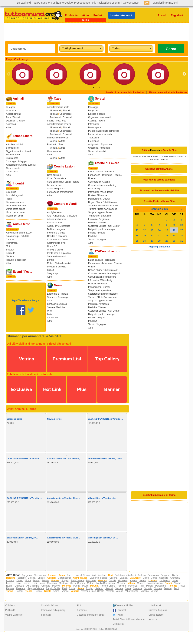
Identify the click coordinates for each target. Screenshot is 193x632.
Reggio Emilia (53, 588)
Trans (9, 198)
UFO (49, 310)
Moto (8, 246)
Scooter (10, 249)
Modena (141, 583)
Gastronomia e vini (56, 243)
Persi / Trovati (13, 117)
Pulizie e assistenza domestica (103, 131)
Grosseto (122, 580)
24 (181, 235)
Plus (82, 389)
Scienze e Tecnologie (57, 297)
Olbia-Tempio (32, 585)
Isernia (142, 580)
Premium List (67, 358)
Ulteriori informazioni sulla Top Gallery (168, 92)
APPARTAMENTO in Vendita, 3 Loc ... (106, 458)
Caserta (113, 578)
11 (137, 230)
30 (174, 241)
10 (181, 225)
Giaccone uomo (14, 419)
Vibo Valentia (132, 591)
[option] (29, 74)
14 (159, 230)
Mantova (63, 583)
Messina (121, 583)
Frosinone (91, 580)
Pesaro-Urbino (108, 585)
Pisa (142, 585)
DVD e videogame (56, 229)
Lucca (42, 583)
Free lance (93, 141)
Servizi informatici (97, 151)
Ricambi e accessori (16, 260)
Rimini (72, 588)
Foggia (64, 580)
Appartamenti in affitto (58, 107)
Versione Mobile (124, 605)
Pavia (85, 585)
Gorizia (112, 580)
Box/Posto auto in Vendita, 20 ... (22, 538)
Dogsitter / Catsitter (15, 120)
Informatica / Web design (100, 192)
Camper (10, 239)
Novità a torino (54, 419)
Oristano (45, 585)
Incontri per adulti (14, 215)
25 (137, 241)
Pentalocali (55, 117)
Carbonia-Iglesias (98, 578)
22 (166, 235)
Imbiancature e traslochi (100, 134)
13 (152, 230)
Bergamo (165, 575)
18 (137, 235)
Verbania (154, 159)
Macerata (52, 583)
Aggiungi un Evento (159, 246)
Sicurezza (46, 615)
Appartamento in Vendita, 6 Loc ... (63, 538)
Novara (172, 156)
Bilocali (66, 110)
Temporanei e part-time (99, 215)
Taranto (158, 588)
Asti (148, 156)
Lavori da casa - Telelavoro (101, 171)
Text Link (51, 389)
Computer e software (57, 239)
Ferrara (45, 580)
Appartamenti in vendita (59, 124)
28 (159, 241)
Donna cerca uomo (15, 202)
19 (144, 235)
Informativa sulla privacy (53, 610)
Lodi (34, 583)
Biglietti (50, 270)
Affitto (62, 141)
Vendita (53, 141)
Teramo (168, 588)
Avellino (102, 575)
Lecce (9, 583)
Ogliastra (19, 585)
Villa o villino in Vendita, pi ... (102, 498)
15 (166, 230)
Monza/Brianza (155, 583)
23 (174, 235)
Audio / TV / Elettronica (58, 226)
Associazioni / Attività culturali (21, 165)
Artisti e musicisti (14, 144)
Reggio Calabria (36, 588)
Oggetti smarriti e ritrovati (18, 151)
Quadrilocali (65, 114)
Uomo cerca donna (15, 209)
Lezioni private (54, 185)
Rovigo (89, 588)
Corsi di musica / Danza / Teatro (63, 181)
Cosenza (163, 578)
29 (166, 241)
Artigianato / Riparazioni (100, 144)
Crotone (10, 580)
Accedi (162, 15)
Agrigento (26, 575)
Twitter (119, 615)
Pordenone (160, 585)
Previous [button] (9, 74)
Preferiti (98, 15)
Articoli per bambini (56, 219)
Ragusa (10, 588)
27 (152, 241)
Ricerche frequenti (158, 610)
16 (174, 230)
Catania (123, 578)
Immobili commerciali (57, 137)
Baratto (50, 260)
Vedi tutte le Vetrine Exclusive (159, 179)
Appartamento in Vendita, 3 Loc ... (63, 498)
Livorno (26, 583)
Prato (182, 585)
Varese (65, 591)
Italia (49, 314)
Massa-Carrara (77, 583)
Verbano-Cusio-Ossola (92, 591)
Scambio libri (12, 148)
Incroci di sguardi (14, 195)
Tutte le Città (170, 150)
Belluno (142, 575)
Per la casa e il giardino (59, 253)
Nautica (10, 256)
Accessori (11, 124)
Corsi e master (13, 168)
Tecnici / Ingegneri (97, 239)
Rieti (64, 588)
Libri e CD (52, 246)
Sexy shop (52, 273)
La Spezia (165, 580)
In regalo (10, 107)
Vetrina (26, 358)
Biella (155, 156)
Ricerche (153, 619)
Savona (119, 588)
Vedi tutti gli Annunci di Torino (159, 495)
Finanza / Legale (96, 232)
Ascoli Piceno (83, 575)
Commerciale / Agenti (99, 181)
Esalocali (67, 117)
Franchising (94, 188)
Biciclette (10, 253)
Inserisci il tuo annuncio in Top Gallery (125, 92)
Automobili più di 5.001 (17, 236)
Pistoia (149, 585)
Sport (50, 300)
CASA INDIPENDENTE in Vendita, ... (105, 419)
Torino (181, 156)
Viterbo (154, 591)
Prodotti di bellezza (56, 266)
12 (144, 230)
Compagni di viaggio (16, 161)
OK (146, 3)
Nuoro (9, 585)
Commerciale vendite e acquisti (104, 273)
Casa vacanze (54, 151)
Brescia (31, 578)
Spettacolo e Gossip (57, 304)
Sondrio (148, 588)
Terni (176, 588)
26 (144, 241)
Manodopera (94, 127)
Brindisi (41, 578)
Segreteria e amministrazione (103, 205)
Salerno (99, 588)
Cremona (175, 578)
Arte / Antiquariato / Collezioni (62, 215)
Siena (128, 588)
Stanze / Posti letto (56, 120)
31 (181, 241)
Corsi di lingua (54, 175)
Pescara (122, 585)
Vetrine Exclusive (13, 615)
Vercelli (164, 159)
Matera (90, 583)
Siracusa (137, 588)
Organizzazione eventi (99, 117)
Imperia (133, 580)
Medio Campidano (105, 583)
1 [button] (94, 88)
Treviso (38, 591)
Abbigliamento (54, 212)
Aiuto (85, 15)
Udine (56, 591)
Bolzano (22, 578)
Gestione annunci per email (90, 615)
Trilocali (54, 114)
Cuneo (163, 156)
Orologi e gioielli (55, 249)
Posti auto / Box (55, 144)
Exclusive (21, 389)
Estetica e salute (96, 114)
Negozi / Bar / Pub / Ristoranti (103, 202)
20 (152, 235)
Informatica (93, 124)
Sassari (109, 588)
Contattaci (82, 610)
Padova (56, 585)
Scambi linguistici (55, 188)
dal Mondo (52, 317)
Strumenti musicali (56, 256)
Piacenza (132, 585)
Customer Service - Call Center (103, 226)
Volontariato (12, 158)
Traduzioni (93, 137)
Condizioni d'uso (49, 605)
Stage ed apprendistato (100, 212)
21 (159, 235)
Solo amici (11, 192)
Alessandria (139, 156)
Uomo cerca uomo (15, 212)
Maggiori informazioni (165, 2)
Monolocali (55, 110)
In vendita (11, 110)
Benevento (153, 575)
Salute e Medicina (56, 307)
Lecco (18, 583)
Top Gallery (107, 358)
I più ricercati (155, 605)
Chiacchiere (12, 171)
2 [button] (99, 88)
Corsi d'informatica (56, 178)
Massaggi (93, 107)
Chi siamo (10, 605)
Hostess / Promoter (98, 195)
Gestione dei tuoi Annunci (159, 169)
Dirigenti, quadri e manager (102, 229)
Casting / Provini (96, 120)
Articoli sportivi (54, 222)
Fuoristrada (12, 243)
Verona (119, 591)
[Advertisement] (96, 32)
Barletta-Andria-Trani (125, 575)
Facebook (121, 610)
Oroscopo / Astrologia (99, 148)
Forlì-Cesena (77, 580)
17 (181, 230)
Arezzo (70, 575)
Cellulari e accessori (57, 236)
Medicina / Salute (97, 222)
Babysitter (93, 110)
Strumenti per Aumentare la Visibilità (159, 190)
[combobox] (81, 48)
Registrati (177, 15)
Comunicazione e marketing (102, 185)
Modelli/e (92, 236)
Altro (8, 127)
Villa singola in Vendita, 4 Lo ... (103, 538)
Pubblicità (71, 15)
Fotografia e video (56, 232)
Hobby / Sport (13, 154)
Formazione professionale (60, 192)
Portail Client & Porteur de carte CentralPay (129, 621)
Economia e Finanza (57, 294)
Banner (112, 389)
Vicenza (145, 591)
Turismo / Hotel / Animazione (102, 209)
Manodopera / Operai (99, 198)
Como (154, 578)
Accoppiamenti (13, 114)
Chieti (146, 578)
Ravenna (20, 588)
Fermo (36, 580)
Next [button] (184, 74)
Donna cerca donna (16, 205)
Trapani (19, 591)
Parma (76, 585)
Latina (175, 580)
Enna (28, 580)
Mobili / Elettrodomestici (59, 263)
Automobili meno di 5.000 (18, 232)
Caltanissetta (64, 578)
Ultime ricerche (156, 615)
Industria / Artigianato (99, 219)
